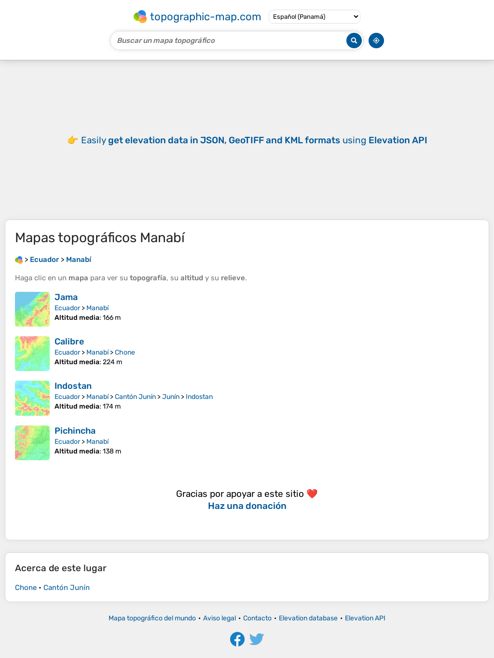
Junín (170, 397)
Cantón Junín (135, 397)
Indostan (73, 386)
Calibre (69, 341)
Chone (125, 352)
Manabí (97, 308)
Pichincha (75, 430)
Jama (66, 297)
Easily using (254, 140)
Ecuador (67, 308)
